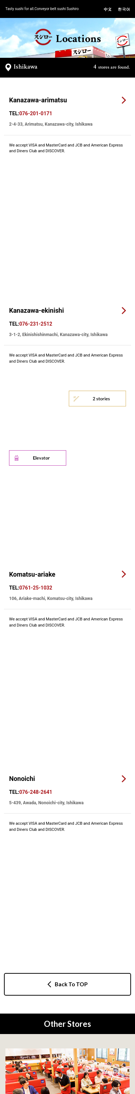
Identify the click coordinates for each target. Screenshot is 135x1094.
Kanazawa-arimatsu (38, 100)
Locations (67, 37)
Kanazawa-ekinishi (36, 196)
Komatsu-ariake (32, 320)
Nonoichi (22, 411)
